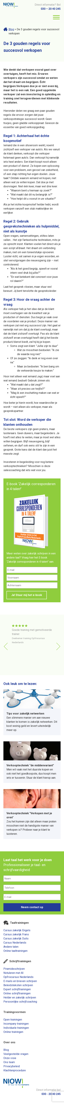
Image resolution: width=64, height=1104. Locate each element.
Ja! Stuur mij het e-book (26, 595)
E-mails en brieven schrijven (20, 981)
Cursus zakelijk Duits (16, 938)
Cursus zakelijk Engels (16, 930)
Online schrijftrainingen (17, 993)
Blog (11, 29)
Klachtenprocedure (14, 1070)
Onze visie (9, 1058)
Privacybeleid (11, 1066)
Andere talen (10, 946)
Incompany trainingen (16, 1023)
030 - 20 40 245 (51, 1094)
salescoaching (12, 470)
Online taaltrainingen (15, 950)
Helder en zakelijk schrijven (19, 997)
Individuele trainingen (16, 1027)
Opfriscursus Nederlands (18, 977)
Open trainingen (12, 1019)
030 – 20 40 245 (51, 8)
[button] (58, 646)
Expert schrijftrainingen (17, 989)
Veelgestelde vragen (15, 1054)
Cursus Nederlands (14, 942)
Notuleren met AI (13, 973)
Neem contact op (32, 907)
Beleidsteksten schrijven (18, 985)
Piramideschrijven (14, 968)
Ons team (9, 1062)
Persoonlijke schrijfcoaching (20, 1001)
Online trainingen (13, 1032)
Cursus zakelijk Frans (16, 934)
